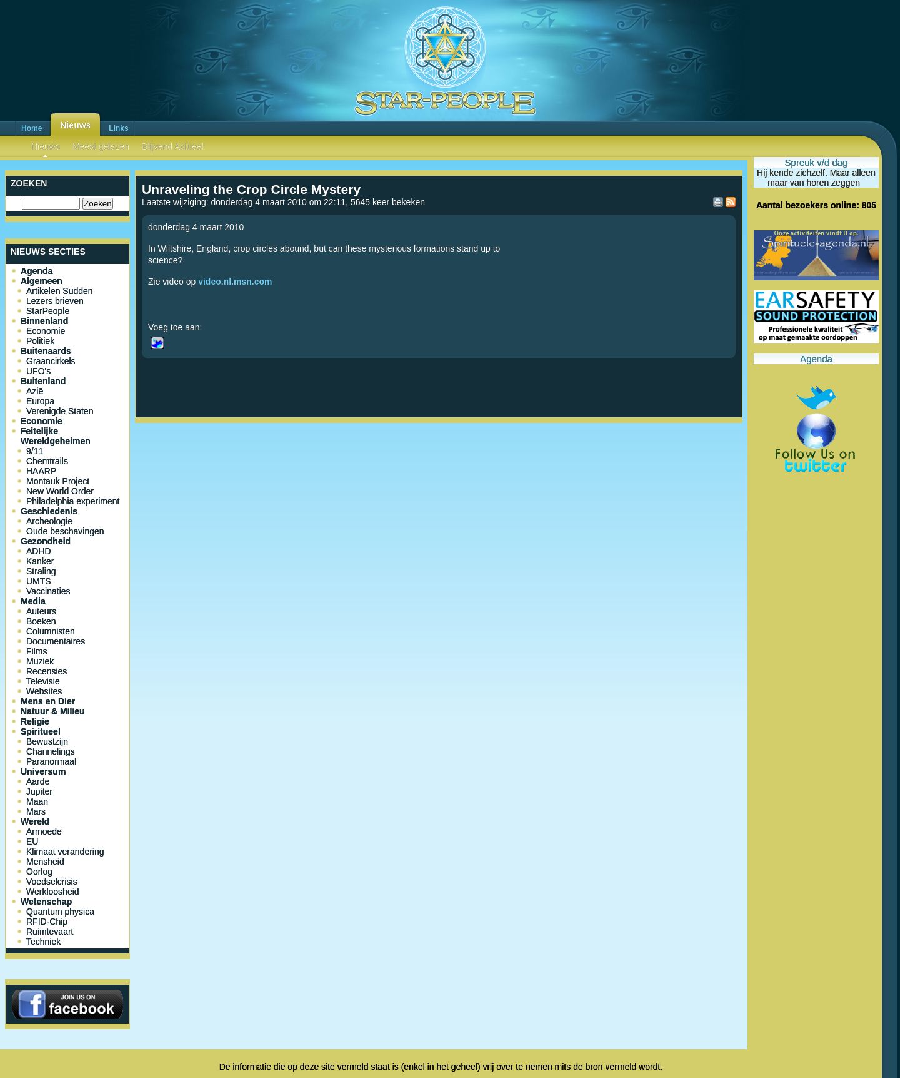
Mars (36, 811)
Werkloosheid (52, 892)
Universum (43, 771)
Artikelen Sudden (59, 291)
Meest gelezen (100, 146)
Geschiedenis (49, 511)
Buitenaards (46, 351)
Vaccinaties (48, 591)
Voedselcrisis (52, 882)
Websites (44, 691)
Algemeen (41, 281)
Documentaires (55, 641)
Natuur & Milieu (53, 711)
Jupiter (39, 791)
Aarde (37, 781)
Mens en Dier (48, 701)
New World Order (60, 491)
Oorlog (39, 872)
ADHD (38, 551)
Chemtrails (47, 461)
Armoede (44, 831)
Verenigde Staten (59, 411)
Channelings (50, 751)
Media (33, 601)
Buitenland (43, 381)
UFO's (38, 371)
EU (32, 841)
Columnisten (50, 631)
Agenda (36, 271)
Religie (35, 721)
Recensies (46, 671)
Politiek (40, 341)
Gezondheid (46, 541)
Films (36, 651)
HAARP (41, 471)
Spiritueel (41, 731)
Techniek (43, 942)
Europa (40, 401)
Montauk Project (57, 481)
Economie (45, 331)
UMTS (38, 581)
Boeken (41, 621)
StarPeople (47, 311)
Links (118, 128)
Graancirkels (51, 361)
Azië (34, 391)
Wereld (35, 821)
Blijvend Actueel (173, 146)
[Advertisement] (438, 469)
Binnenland (44, 321)
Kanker (40, 561)
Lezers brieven (55, 301)
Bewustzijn (47, 741)
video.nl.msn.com (235, 282)
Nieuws (75, 125)
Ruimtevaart (49, 932)
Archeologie (49, 521)
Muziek (40, 661)
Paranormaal (51, 761)
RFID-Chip (47, 922)
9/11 (34, 451)
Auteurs (41, 611)
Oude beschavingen (65, 531)
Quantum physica (60, 912)
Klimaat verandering (65, 852)
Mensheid (45, 862)
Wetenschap (46, 902)
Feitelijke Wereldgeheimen (56, 436)
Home (31, 128)
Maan (37, 801)
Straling (41, 571)
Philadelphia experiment (72, 501)
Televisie (43, 681)
